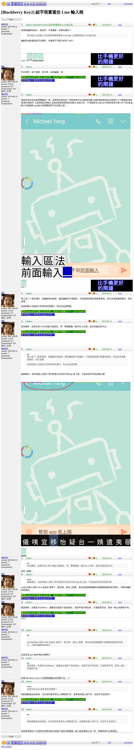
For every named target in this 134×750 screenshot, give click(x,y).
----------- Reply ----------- (11, 19)
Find (109, 4)
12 (22, 681)
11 (22, 658)
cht (8, 3)
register (130, 4)
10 (22, 630)
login (125, 4)
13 (22, 709)
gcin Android (38, 3)
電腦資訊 (17, 3)
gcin (26, 3)
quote (120, 25)
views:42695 (6, 747)
